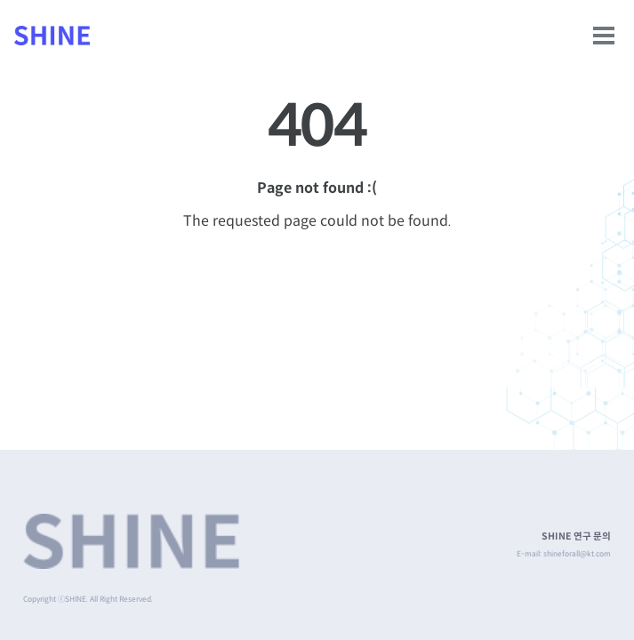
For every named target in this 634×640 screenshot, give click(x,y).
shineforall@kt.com (577, 553)
